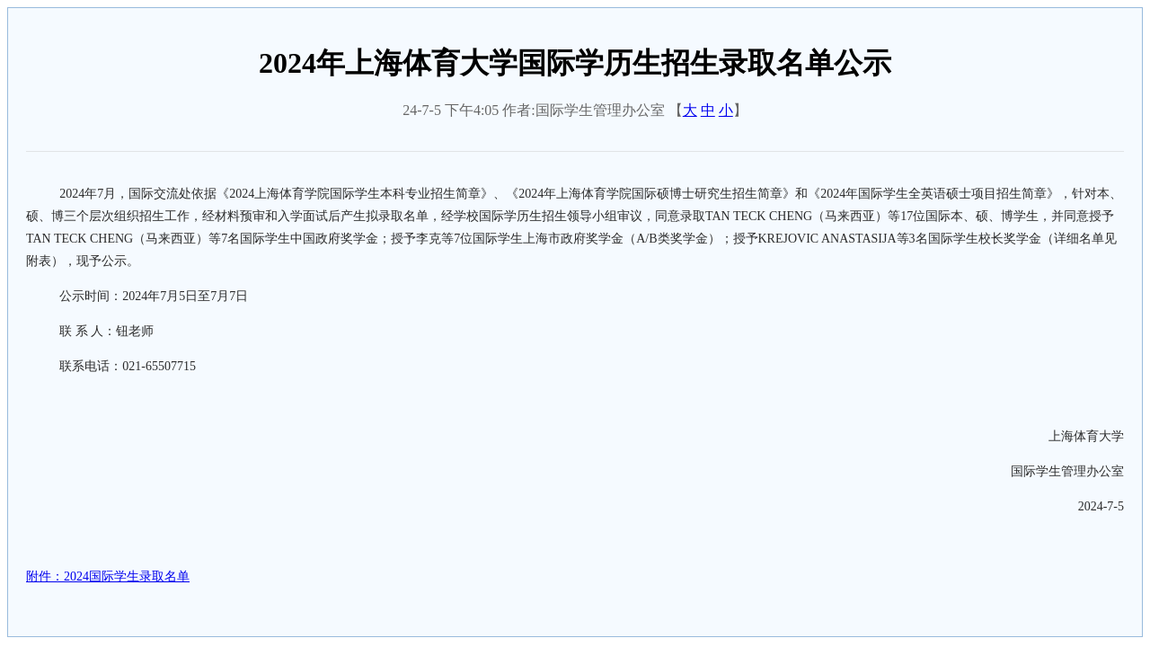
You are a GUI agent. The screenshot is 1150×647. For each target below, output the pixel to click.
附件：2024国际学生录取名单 (108, 576)
